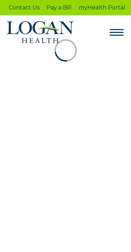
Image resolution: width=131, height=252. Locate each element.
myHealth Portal (102, 7)
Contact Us (24, 7)
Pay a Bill (59, 7)
